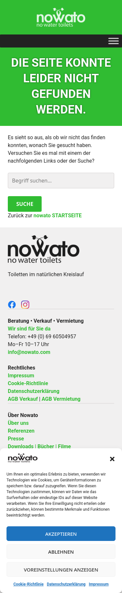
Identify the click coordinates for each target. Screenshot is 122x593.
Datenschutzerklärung (66, 584)
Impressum (99, 584)
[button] (112, 459)
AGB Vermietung (61, 399)
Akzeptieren (61, 534)
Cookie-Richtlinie (28, 584)
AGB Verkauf (23, 399)
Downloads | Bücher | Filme (39, 446)
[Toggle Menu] (113, 41)
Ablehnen (61, 551)
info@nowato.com (29, 352)
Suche (24, 204)
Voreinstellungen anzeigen (61, 569)
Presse (16, 439)
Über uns (18, 423)
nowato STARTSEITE (58, 215)
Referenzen (21, 431)
